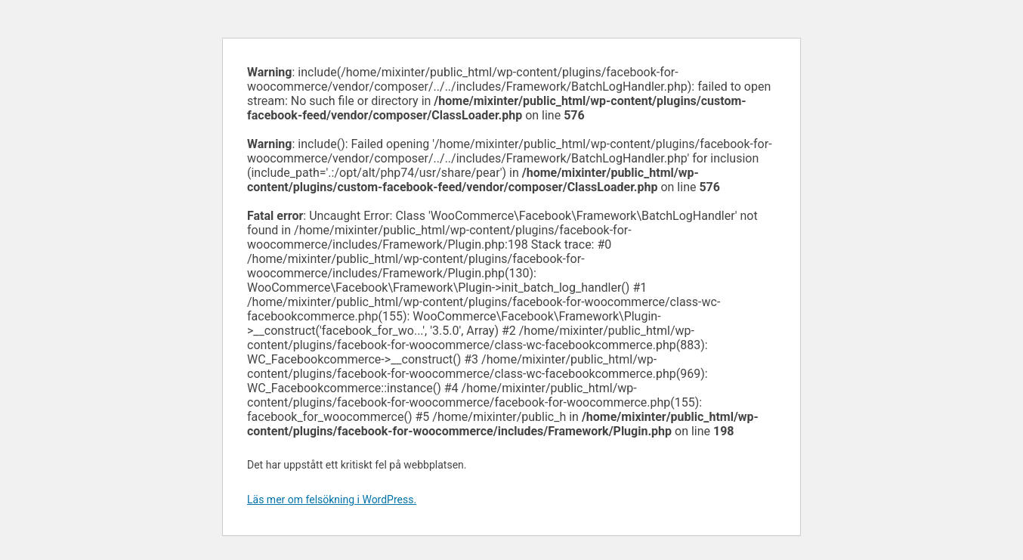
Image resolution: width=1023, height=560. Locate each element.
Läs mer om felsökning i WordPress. (331, 499)
